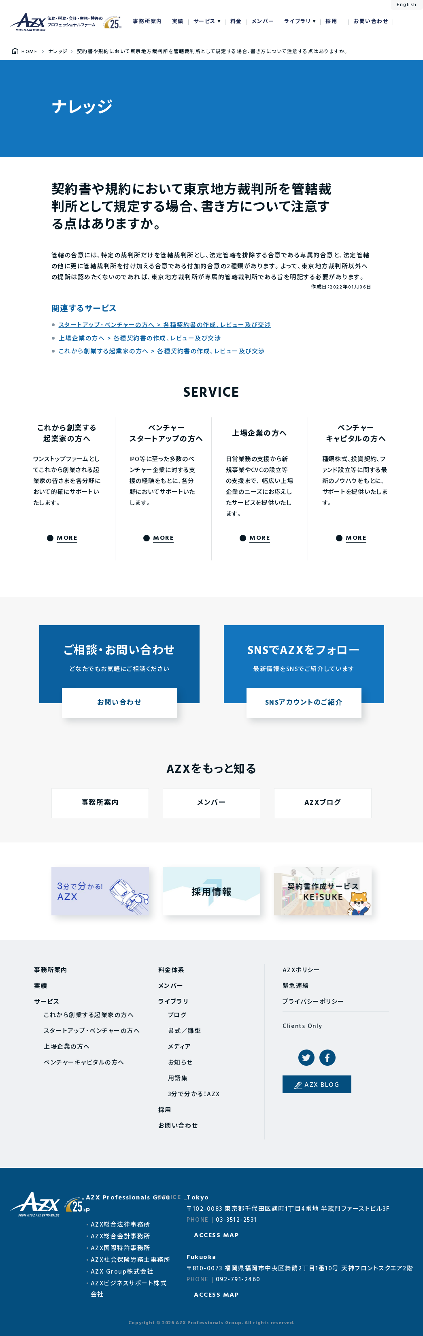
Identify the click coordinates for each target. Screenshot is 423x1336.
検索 (403, 22)
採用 (331, 21)
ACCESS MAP (216, 1235)
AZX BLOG (321, 1085)
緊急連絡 (296, 986)
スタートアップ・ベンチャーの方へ (92, 1031)
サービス (204, 21)
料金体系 (171, 970)
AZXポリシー (302, 970)
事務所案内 (147, 21)
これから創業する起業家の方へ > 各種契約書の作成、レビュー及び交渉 (162, 352)
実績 (178, 21)
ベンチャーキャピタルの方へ (84, 1063)
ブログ (177, 1015)
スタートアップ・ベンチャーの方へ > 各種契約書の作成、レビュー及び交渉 (165, 325)
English (407, 5)
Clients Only (303, 1026)
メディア (179, 1047)
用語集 (178, 1079)
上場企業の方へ (67, 1047)
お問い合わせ (370, 21)
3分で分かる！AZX (194, 1094)
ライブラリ (297, 21)
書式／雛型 (185, 1031)
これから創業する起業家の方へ (89, 1015)
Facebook (327, 1058)
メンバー (263, 21)
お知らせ (180, 1063)
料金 (236, 21)
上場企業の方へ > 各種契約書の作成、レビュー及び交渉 (140, 339)
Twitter (306, 1058)
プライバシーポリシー (313, 1002)
